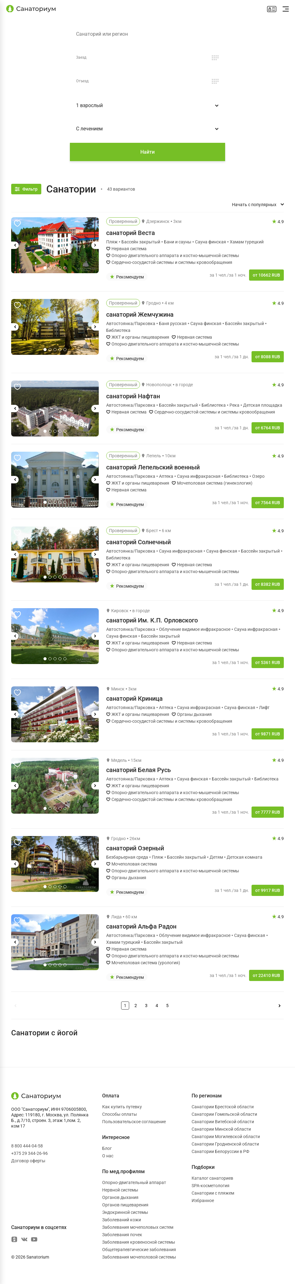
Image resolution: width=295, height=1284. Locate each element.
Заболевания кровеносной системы (138, 1242)
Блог (107, 1148)
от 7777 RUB (267, 812)
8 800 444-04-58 (27, 1146)
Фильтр (30, 189)
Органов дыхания (120, 1197)
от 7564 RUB (267, 502)
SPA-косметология (210, 1185)
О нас (107, 1156)
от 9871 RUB (267, 733)
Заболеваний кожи (121, 1220)
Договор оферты (28, 1161)
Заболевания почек (122, 1234)
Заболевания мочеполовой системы (139, 1257)
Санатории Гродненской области (225, 1144)
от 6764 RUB (267, 427)
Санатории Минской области (221, 1129)
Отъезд (82, 81)
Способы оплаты (119, 1114)
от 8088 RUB (267, 356)
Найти (147, 152)
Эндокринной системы (125, 1212)
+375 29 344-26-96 (29, 1153)
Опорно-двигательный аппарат (134, 1182)
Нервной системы (120, 1190)
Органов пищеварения (125, 1205)
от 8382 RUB (267, 584)
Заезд (81, 57)
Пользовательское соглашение (134, 1121)
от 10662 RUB (266, 275)
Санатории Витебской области (223, 1121)
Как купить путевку (122, 1107)
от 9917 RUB (267, 890)
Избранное (203, 1200)
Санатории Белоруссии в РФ (220, 1151)
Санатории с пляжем (213, 1193)
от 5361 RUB (267, 662)
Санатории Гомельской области (224, 1114)
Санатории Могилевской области (226, 1136)
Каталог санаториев (212, 1178)
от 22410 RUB (266, 975)
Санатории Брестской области (223, 1107)
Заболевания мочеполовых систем (137, 1227)
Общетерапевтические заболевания (139, 1249)
